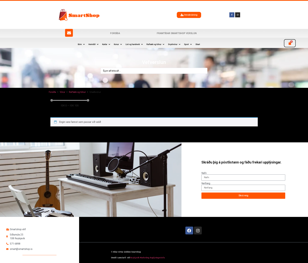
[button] (81, 44)
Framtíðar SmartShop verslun (177, 33)
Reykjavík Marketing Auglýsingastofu (147, 257)
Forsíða (115, 33)
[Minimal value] (69, 100)
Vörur (62, 92)
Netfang (205, 183)
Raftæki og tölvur (77, 92)
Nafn (204, 173)
